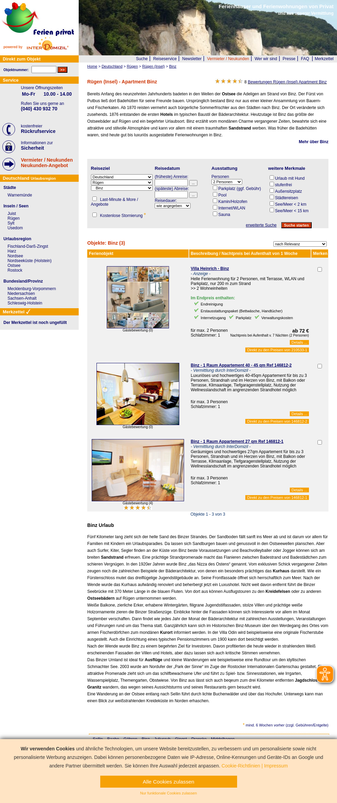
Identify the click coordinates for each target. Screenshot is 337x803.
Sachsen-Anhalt (22, 298)
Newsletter (192, 58)
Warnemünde (20, 195)
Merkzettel (324, 58)
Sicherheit (32, 148)
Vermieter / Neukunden (228, 58)
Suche (142, 58)
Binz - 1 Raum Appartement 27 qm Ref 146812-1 (237, 441)
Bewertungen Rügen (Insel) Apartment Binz (287, 82)
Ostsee (14, 265)
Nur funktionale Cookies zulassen (168, 793)
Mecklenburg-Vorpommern (32, 288)
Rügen (14, 218)
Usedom (15, 228)
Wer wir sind (266, 58)
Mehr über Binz (313, 141)
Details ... (299, 342)
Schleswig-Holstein (25, 303)
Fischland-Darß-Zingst (28, 246)
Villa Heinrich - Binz (210, 268)
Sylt (11, 223)
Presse (289, 58)
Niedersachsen (21, 293)
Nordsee (15, 256)
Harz (12, 251)
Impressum (276, 765)
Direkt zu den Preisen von (277, 350)
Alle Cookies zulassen (168, 782)
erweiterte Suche (261, 225)
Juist (12, 213)
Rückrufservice (38, 131)
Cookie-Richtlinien (241, 765)
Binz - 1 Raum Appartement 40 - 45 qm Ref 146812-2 (241, 365)
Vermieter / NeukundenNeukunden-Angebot (47, 162)
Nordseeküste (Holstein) (30, 260)
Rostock (15, 270)
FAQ (305, 58)
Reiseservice (165, 58)
